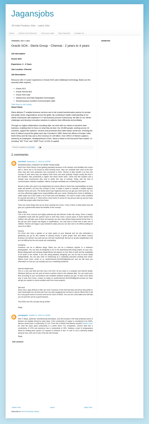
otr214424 (22, 162)
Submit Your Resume (27, 33)
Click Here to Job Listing (21, 104)
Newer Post (16, 407)
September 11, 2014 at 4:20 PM (38, 162)
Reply (20, 307)
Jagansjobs (32, 13)
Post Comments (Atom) (30, 411)
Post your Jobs (47, 33)
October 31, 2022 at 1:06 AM (39, 315)
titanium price (88, 323)
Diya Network (64, 33)
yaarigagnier (23, 315)
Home (11, 33)
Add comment (17, 342)
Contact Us (79, 33)
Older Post (88, 407)
